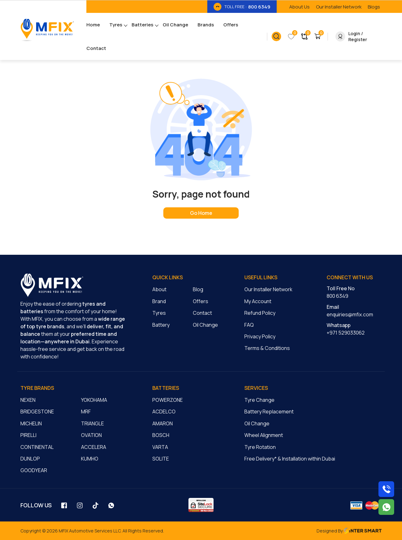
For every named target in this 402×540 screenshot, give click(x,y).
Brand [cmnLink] (159, 301)
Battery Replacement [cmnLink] (269, 411)
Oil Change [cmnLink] (205, 324)
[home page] (201, 213)
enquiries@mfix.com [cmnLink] (350, 314)
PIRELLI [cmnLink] (28, 435)
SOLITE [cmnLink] (160, 458)
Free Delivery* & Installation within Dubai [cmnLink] (289, 458)
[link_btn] (242, 6)
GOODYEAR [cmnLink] (33, 470)
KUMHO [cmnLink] (89, 458)
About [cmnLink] (159, 289)
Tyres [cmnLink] (159, 312)
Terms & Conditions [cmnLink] (267, 348)
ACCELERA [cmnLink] (93, 447)
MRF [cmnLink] (86, 411)
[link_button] (276, 36)
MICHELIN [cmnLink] (31, 423)
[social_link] (64, 505)
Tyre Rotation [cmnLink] (260, 447)
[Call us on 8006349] (386, 489)
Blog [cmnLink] (198, 289)
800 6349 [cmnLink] (337, 295)
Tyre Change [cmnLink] (259, 399)
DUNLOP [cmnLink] (30, 458)
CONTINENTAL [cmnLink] (37, 447)
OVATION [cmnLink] (91, 435)
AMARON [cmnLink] (162, 423)
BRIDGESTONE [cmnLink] (37, 411)
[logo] (51, 287)
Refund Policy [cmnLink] (259, 312)
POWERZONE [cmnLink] (167, 399)
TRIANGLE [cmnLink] (92, 423)
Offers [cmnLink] (200, 301)
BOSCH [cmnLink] (160, 435)
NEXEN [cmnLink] (27, 399)
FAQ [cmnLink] (249, 324)
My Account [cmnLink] (257, 301)
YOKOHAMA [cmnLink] (94, 399)
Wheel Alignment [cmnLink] (263, 435)
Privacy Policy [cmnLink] (259, 336)
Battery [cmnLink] (161, 324)
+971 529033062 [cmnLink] (346, 332)
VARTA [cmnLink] (160, 447)
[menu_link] (97, 24)
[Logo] (47, 30)
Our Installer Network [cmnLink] (268, 289)
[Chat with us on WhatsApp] (386, 507)
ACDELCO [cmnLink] (164, 411)
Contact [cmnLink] (202, 312)
